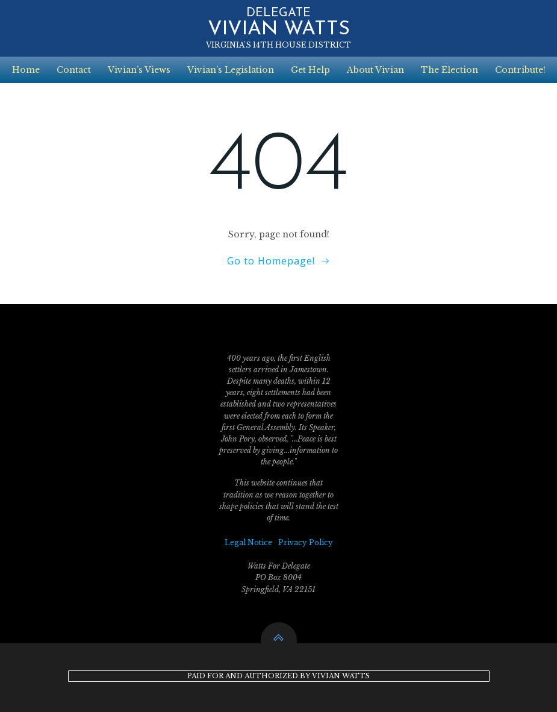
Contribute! (520, 69)
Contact (74, 69)
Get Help (310, 69)
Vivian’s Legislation (230, 69)
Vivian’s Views (139, 69)
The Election (449, 69)
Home (26, 69)
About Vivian (375, 69)
